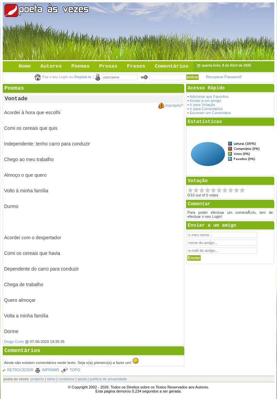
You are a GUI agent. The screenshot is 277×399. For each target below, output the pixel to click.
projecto (37, 379)
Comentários (171, 66)
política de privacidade (108, 379)
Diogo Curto (14, 342)
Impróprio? (174, 105)
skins (51, 379)
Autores (51, 66)
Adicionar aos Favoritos (208, 96)
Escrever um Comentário (210, 113)
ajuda (82, 379)
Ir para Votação (202, 105)
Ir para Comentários (206, 109)
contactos (66, 379)
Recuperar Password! (224, 77)
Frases (136, 66)
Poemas (80, 66)
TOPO (75, 370)
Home (25, 66)
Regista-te (82, 77)
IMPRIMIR (50, 370)
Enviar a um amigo (205, 101)
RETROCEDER (20, 370)
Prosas (108, 66)
